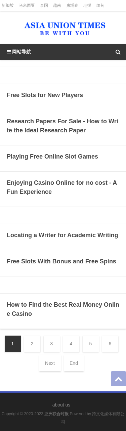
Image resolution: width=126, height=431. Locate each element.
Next (50, 363)
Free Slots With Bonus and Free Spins (61, 261)
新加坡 (8, 5)
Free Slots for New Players (45, 95)
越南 (57, 5)
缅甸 (100, 5)
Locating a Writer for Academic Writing (62, 235)
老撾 (87, 5)
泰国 (44, 5)
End (74, 363)
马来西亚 (27, 5)
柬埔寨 (72, 5)
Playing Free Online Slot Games (52, 156)
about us (61, 404)
